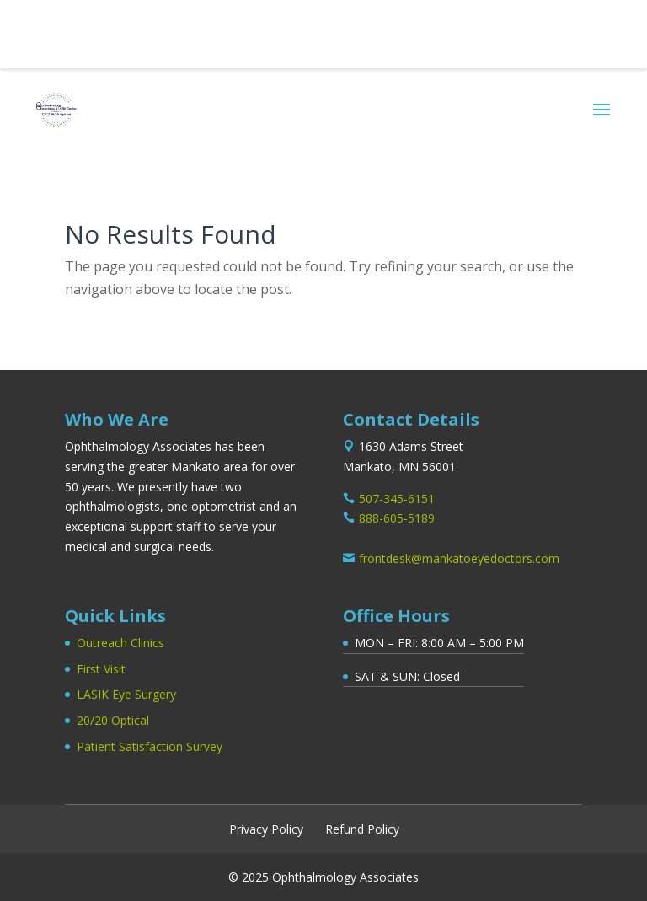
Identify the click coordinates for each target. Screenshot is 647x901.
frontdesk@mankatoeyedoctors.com (459, 558)
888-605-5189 (397, 518)
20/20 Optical (113, 720)
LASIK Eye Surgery (126, 694)
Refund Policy (362, 829)
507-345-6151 (84, 27)
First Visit (101, 669)
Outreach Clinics (120, 643)
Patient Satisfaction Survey (149, 746)
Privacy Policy (266, 829)
